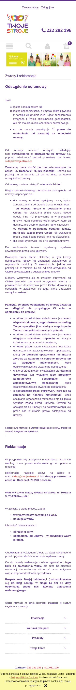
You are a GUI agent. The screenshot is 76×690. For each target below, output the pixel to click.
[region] (38, 59)
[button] (9, 46)
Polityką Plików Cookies (24, 677)
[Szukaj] (28, 45)
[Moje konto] (47, 46)
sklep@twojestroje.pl (18, 161)
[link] (38, 59)
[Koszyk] (66, 45)
